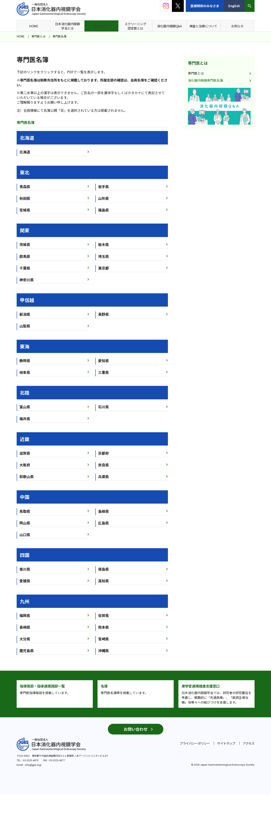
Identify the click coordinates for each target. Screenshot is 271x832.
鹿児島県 (26, 650)
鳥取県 (24, 511)
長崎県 (24, 627)
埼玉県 (103, 256)
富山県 (24, 406)
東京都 (103, 268)
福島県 (103, 209)
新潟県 (24, 314)
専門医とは (198, 63)
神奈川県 (26, 279)
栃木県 (103, 244)
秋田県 (24, 198)
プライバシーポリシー (195, 780)
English (234, 5)
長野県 (103, 314)
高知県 (103, 580)
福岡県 (24, 615)
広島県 (103, 522)
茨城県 (24, 244)
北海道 (24, 151)
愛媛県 (24, 580)
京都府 (103, 453)
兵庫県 (103, 476)
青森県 (24, 186)
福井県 (24, 418)
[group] (219, 106)
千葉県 (24, 268)
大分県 (24, 638)
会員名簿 (137, 79)
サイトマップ (226, 780)
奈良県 (103, 464)
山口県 (24, 534)
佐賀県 (103, 615)
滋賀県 (24, 453)
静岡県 (24, 360)
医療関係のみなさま (205, 5)
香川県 (24, 569)
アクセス (249, 780)
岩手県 (103, 186)
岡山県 (24, 522)
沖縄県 (103, 650)
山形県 (103, 198)
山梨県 (24, 325)
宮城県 (24, 209)
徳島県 (103, 569)
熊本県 (103, 627)
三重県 (103, 372)
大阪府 (24, 464)
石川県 (103, 406)
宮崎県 (103, 638)
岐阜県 (24, 372)
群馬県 (24, 256)
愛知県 (103, 360)
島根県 (103, 511)
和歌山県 (26, 476)
